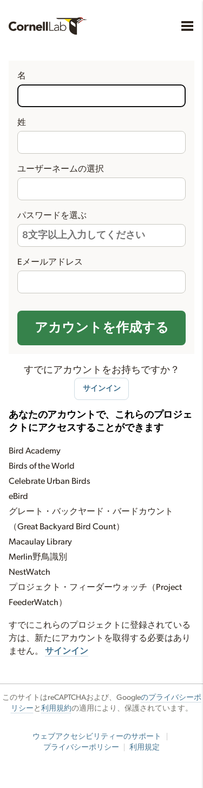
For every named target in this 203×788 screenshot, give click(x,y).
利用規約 (56, 708)
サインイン (102, 388)
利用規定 (144, 747)
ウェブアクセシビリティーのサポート (96, 736)
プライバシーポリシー (81, 747)
